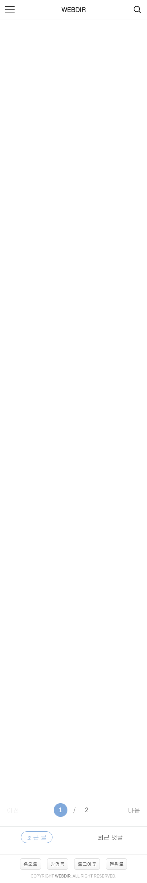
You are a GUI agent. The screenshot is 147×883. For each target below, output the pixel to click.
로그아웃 (87, 863)
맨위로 (116, 863)
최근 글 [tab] (36, 837)
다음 (134, 810)
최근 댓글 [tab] (110, 837)
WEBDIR (74, 9)
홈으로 (31, 863)
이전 (13, 810)
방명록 (58, 863)
